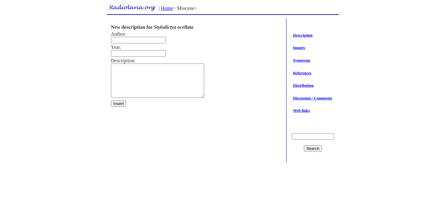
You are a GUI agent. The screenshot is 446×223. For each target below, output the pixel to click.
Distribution (303, 85)
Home (167, 8)
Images (299, 48)
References (302, 73)
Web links (301, 110)
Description (303, 35)
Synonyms (301, 60)
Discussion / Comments (312, 98)
